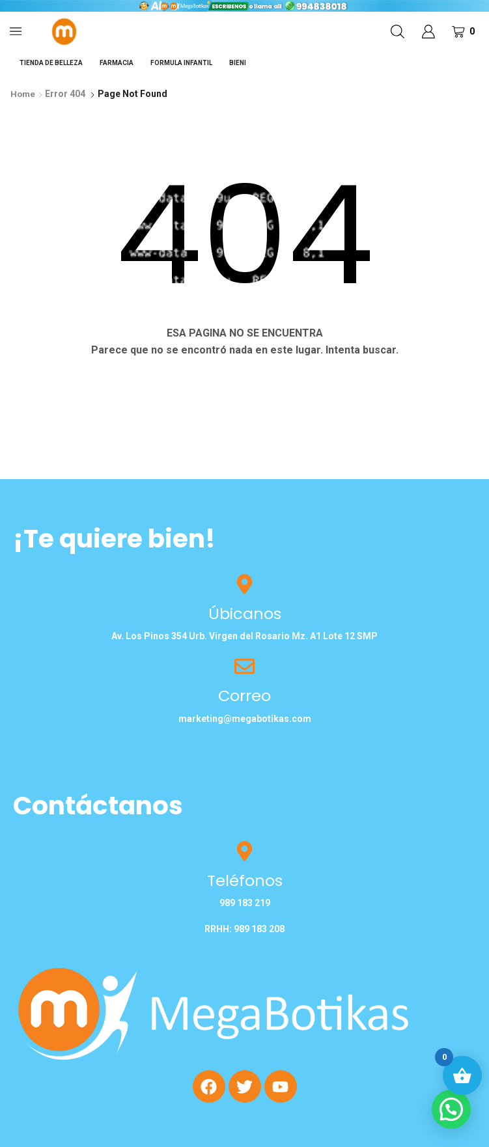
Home (23, 94)
